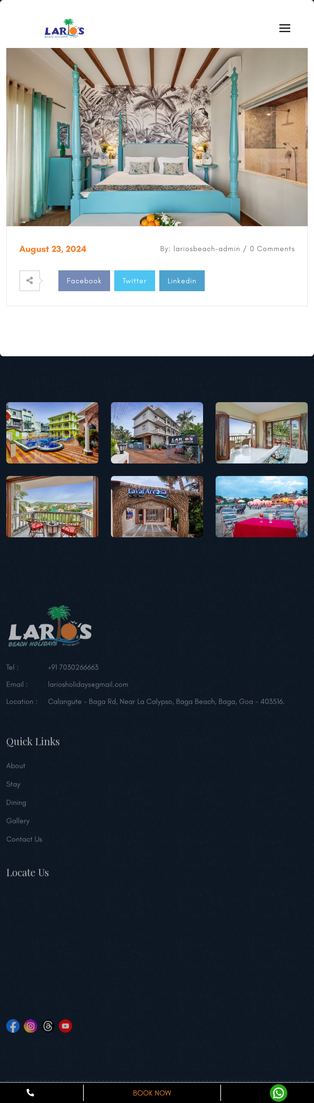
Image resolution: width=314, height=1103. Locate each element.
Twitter (135, 280)
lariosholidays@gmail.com (88, 686)
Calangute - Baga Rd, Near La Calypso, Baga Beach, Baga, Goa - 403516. (166, 703)
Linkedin (182, 280)
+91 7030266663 (73, 669)
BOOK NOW (152, 1093)
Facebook (84, 280)
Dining (16, 804)
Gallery (18, 823)
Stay (13, 786)
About (15, 768)
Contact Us (24, 841)
